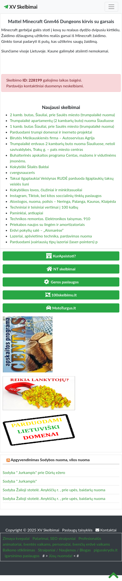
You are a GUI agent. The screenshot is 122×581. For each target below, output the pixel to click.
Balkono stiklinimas (19, 550)
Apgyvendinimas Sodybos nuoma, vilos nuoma (50, 459)
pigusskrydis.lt (106, 550)
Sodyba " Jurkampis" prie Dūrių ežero (34, 472)
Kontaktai (105, 530)
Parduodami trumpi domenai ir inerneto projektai (51, 132)
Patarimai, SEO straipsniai (54, 538)
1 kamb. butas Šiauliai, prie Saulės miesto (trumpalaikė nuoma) (62, 126)
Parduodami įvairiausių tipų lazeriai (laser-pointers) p (54, 241)
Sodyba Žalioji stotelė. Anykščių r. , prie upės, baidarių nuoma (54, 489)
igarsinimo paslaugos (22, 555)
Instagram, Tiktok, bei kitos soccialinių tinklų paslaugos (56, 195)
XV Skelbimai (20, 7)
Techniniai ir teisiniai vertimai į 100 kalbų (44, 207)
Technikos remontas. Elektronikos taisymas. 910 (50, 218)
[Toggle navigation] (111, 7)
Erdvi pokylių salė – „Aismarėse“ (37, 230)
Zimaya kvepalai (16, 538)
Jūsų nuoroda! (60, 555)
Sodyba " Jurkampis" (20, 481)
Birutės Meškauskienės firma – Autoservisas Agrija (52, 137)
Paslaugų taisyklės (78, 530)
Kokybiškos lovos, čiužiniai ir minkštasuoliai (46, 189)
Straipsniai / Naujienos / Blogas (64, 550)
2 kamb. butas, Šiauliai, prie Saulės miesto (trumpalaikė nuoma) (62, 114)
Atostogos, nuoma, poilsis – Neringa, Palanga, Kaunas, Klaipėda (63, 201)
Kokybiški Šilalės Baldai (29, 166)
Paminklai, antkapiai (26, 213)
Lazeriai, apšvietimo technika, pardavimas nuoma (51, 236)
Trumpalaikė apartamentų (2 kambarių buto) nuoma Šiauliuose (62, 120)
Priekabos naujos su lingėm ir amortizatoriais (47, 224)
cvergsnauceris (22, 172)
